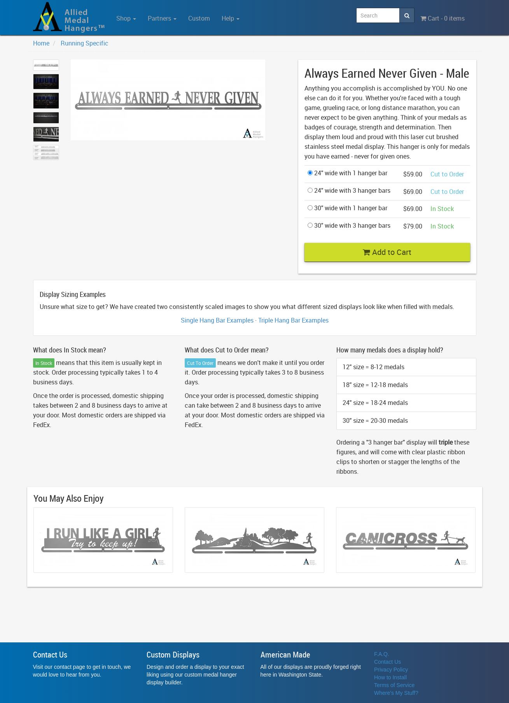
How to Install (390, 677)
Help (231, 18)
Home (41, 43)
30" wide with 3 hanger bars (349, 225)
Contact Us (387, 662)
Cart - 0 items (442, 18)
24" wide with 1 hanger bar (347, 173)
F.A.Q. (381, 654)
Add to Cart (387, 252)
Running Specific (84, 43)
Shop (126, 18)
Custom (199, 18)
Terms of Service (394, 685)
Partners (162, 18)
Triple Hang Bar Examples (293, 320)
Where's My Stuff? (396, 693)
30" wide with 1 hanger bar (347, 208)
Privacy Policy (391, 669)
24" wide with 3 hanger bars (349, 190)
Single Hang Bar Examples (217, 320)
